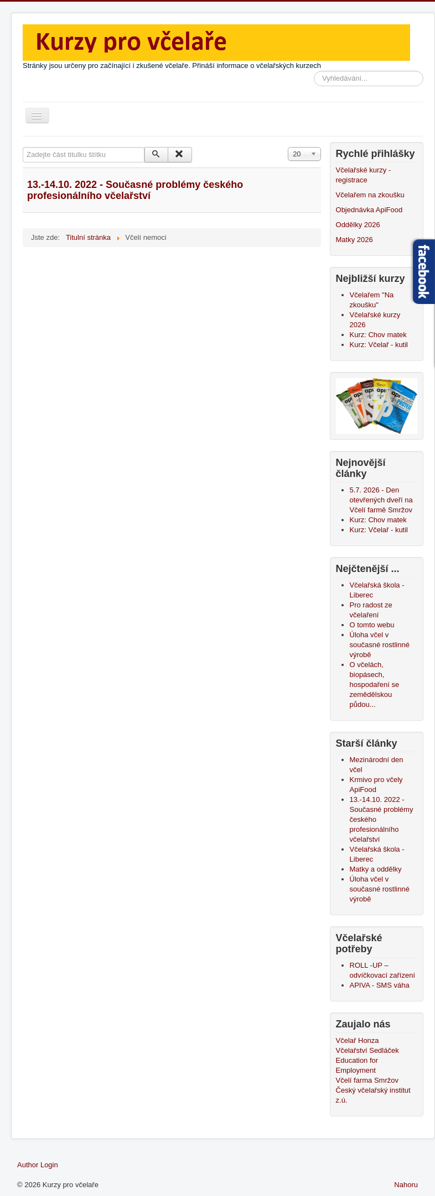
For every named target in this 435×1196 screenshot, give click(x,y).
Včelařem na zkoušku (370, 195)
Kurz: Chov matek (378, 335)
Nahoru (406, 1185)
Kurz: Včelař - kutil (379, 344)
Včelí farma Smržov (367, 1080)
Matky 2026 (354, 239)
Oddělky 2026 (358, 225)
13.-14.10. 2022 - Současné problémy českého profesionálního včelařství (135, 190)
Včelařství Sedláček (367, 1050)
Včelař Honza (357, 1040)
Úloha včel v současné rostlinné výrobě (380, 889)
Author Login (37, 1165)
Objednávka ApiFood (369, 210)
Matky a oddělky (376, 869)
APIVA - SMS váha (380, 985)
